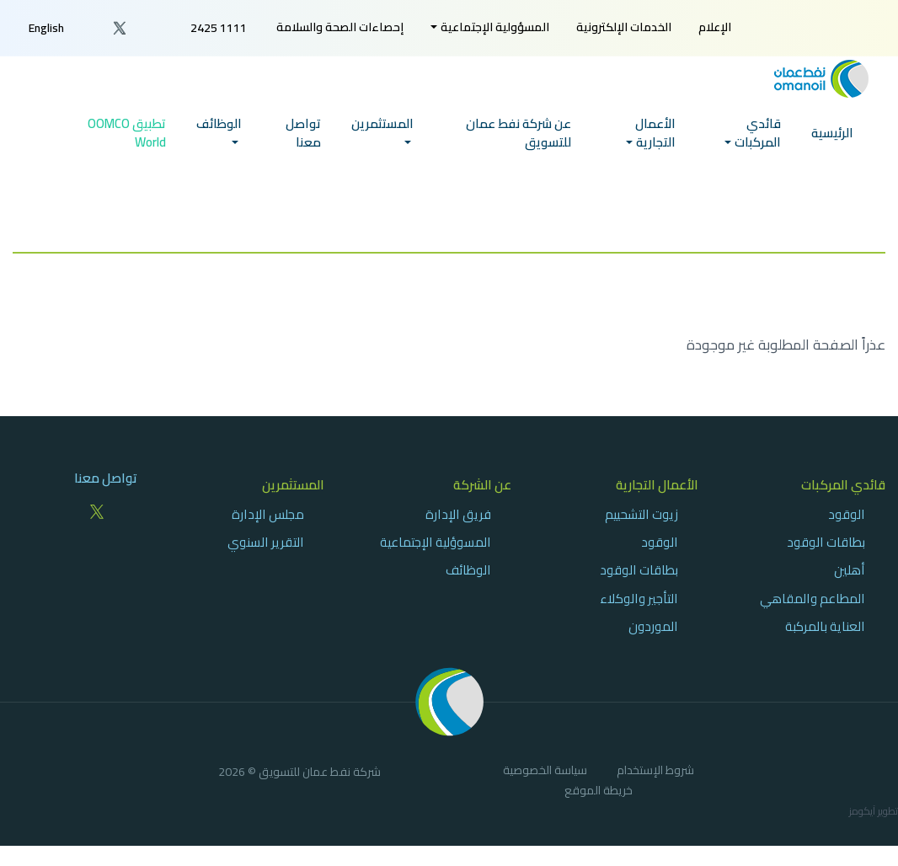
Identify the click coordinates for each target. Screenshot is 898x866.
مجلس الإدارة (268, 514)
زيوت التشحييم (641, 514)
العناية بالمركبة (825, 626)
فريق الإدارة (458, 514)
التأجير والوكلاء (639, 598)
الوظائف (468, 570)
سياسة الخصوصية (545, 772)
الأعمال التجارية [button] (655, 144)
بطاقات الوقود (826, 542)
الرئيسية (832, 143)
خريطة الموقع (598, 792)
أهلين (849, 570)
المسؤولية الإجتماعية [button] (495, 27)
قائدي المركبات (843, 485)
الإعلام (714, 27)
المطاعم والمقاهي (812, 598)
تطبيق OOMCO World (127, 144)
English (46, 28)
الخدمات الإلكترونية (623, 27)
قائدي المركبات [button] (758, 144)
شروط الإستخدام (655, 772)
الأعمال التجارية (657, 485)
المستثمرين (293, 485)
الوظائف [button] (219, 134)
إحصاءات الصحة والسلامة (340, 27)
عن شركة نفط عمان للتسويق (518, 144)
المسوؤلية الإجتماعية (435, 542)
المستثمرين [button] (382, 134)
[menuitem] (715, 27)
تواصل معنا (303, 144)
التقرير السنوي (265, 542)
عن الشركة (482, 485)
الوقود (846, 514)
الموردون (653, 626)
